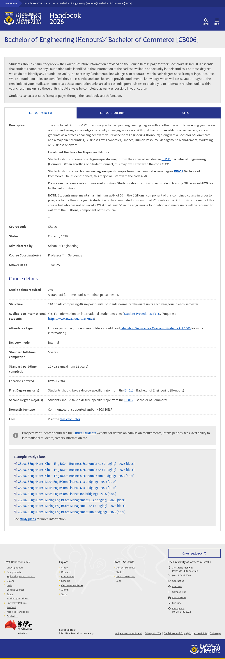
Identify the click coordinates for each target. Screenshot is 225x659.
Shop (64, 594)
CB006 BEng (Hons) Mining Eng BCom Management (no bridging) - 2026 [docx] (71, 512)
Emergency (178, 608)
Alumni (65, 589)
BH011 (166, 159)
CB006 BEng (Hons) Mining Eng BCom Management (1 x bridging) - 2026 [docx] (71, 500)
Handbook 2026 (33, 3)
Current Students (125, 567)
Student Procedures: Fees (142, 313)
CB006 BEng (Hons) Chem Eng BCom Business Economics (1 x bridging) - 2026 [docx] (76, 463)
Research (66, 572)
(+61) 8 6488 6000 (181, 575)
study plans (28, 519)
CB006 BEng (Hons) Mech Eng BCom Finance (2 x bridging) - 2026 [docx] (67, 488)
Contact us (12, 616)
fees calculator (70, 419)
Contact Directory (125, 576)
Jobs (118, 580)
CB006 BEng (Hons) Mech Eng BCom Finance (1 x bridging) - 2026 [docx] (67, 481)
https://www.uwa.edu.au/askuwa (71, 318)
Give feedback (192, 553)
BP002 (178, 171)
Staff (118, 572)
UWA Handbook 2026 (17, 562)
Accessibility (200, 633)
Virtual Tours (179, 597)
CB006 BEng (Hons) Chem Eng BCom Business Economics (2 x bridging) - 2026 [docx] (76, 469)
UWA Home (10, 3)
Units (9, 585)
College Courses (15, 589)
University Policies (16, 603)
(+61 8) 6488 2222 (181, 611)
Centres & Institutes (72, 585)
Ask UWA (177, 586)
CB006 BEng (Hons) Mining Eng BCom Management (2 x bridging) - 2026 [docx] (71, 506)
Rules (10, 594)
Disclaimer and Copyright (177, 633)
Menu (217, 21)
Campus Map (179, 592)
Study (64, 567)
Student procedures (18, 598)
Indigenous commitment (128, 633)
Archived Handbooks (18, 611)
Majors (10, 580)
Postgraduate (14, 572)
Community (67, 576)
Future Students (84, 433)
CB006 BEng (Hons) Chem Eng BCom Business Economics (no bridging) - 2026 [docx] (76, 476)
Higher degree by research (21, 576)
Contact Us (178, 580)
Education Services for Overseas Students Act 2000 (156, 328)
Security (176, 603)
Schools (65, 580)
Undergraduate (15, 567)
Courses (50, 3)
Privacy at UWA (153, 633)
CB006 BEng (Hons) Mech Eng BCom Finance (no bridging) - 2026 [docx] (67, 494)
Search (206, 21)
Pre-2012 (11, 607)
